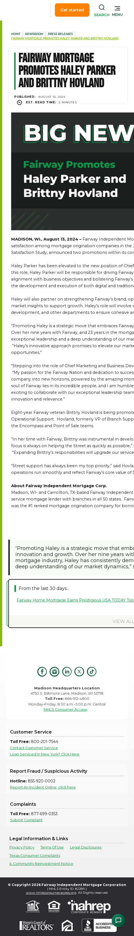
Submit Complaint (26, 820)
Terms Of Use (52, 847)
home (15, 34)
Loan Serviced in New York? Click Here (44, 754)
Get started (72, 9)
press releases (60, 34)
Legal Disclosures (85, 847)
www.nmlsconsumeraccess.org (51, 892)
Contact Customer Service (34, 748)
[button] (117, 10)
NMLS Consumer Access (65, 709)
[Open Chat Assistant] (118, 920)
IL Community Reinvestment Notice (41, 864)
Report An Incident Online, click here (43, 787)
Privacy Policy (21, 847)
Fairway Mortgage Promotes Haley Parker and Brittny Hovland (64, 38)
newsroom (34, 34)
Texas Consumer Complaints (34, 856)
